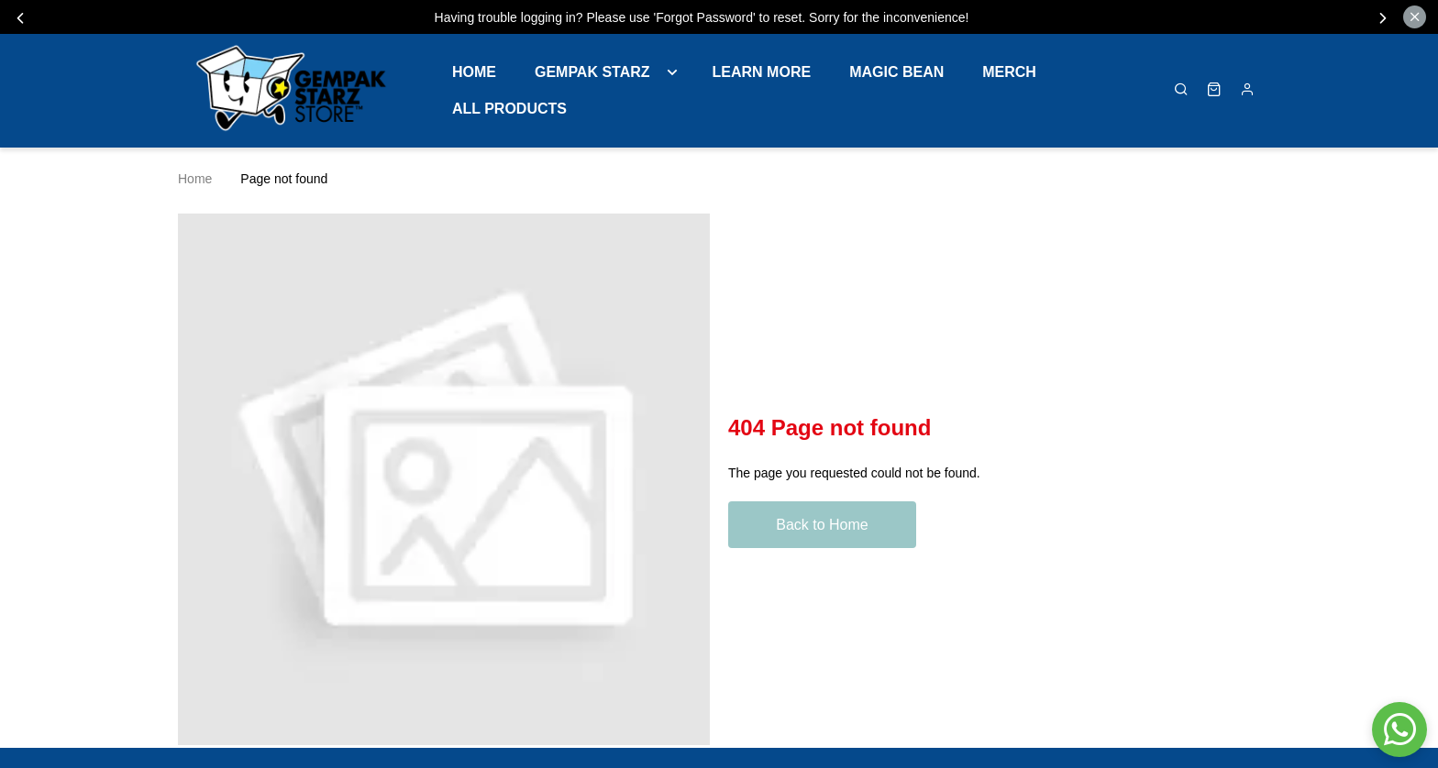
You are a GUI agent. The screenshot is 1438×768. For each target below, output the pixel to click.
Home (474, 72)
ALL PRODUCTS (509, 108)
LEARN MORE (762, 72)
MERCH (1009, 72)
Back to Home (822, 524)
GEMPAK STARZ (592, 72)
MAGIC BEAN (896, 72)
